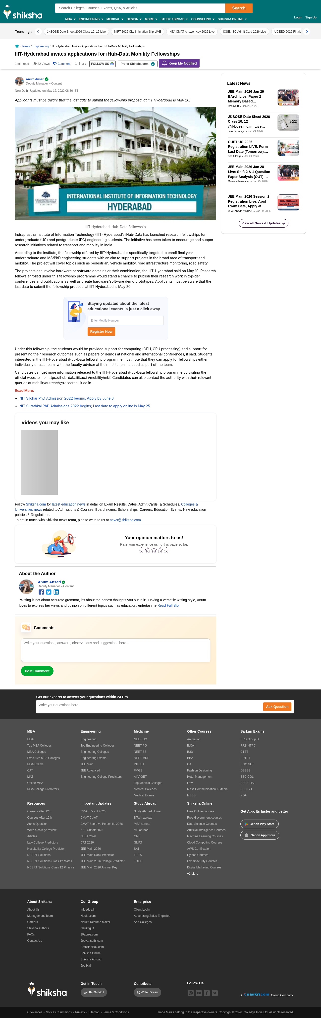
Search (238, 8)
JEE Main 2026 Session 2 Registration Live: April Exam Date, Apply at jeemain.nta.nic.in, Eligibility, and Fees (248, 201)
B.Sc (190, 752)
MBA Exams (35, 764)
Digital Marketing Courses (204, 867)
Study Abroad (173, 19)
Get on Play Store (259, 824)
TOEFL (138, 861)
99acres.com (89, 934)
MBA (70, 19)
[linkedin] (56, 591)
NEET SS (140, 752)
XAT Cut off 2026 (92, 830)
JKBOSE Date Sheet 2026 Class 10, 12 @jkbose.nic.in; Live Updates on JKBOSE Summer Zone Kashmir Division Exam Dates (249, 122)
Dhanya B (233, 106)
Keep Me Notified (179, 63)
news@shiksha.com (125, 520)
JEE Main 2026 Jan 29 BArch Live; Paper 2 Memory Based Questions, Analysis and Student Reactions (248, 96)
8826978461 (96, 992)
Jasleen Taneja (236, 131)
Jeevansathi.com (92, 940)
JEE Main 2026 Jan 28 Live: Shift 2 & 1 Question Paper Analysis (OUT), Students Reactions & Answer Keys (249, 172)
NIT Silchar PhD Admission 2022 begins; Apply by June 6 (66, 398)
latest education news (69, 504)
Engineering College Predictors (101, 776)
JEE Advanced (90, 770)
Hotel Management (199, 776)
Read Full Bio (168, 605)
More (151, 19)
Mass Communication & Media (207, 789)
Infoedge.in (88, 909)
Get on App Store (260, 835)
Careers (32, 922)
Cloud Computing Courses (204, 842)
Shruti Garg (234, 156)
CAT (30, 770)
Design (134, 19)
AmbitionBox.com (92, 947)
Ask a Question (37, 824)
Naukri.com (88, 916)
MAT (30, 776)
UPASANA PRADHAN (240, 211)
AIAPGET (140, 776)
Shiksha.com (36, 504)
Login (298, 17)
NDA (243, 795)
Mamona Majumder (238, 181)
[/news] (26, 46)
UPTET (245, 758)
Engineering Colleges (95, 752)
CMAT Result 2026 (93, 811)
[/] (17, 46)
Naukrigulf (87, 928)
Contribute (143, 984)
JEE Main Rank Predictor (97, 855)
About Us (33, 909)
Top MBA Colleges (39, 745)
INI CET (139, 764)
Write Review (149, 992)
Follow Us (195, 983)
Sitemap (94, 1012)
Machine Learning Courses (205, 836)
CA (189, 764)
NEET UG (140, 739)
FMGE (138, 770)
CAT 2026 (87, 842)
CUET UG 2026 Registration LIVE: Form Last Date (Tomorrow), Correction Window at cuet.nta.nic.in (248, 147)
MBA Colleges (36, 752)
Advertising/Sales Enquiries (152, 916)
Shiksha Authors (38, 928)
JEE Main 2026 (91, 848)
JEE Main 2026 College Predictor (103, 861)
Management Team (40, 916)
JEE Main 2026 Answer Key (99, 867)
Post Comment (37, 671)
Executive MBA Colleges (43, 758)
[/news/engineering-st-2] (41, 46)
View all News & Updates (264, 223)
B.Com (191, 745)
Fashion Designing (199, 770)
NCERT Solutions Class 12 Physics (50, 867)
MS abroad (141, 830)
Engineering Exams (94, 758)
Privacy (80, 1012)
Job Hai (86, 965)
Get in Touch (91, 984)
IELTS (138, 855)
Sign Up (311, 17)
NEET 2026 (88, 836)
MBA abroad (142, 824)
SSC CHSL (247, 783)
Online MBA (35, 783)
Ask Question (277, 707)
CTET (244, 752)
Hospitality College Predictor (46, 848)
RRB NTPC (248, 745)
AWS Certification (199, 848)
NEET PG (140, 745)
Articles (32, 836)
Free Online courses (200, 811)
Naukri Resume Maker (95, 922)
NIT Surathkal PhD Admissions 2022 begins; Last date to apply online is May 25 (84, 406)
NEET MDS (141, 758)
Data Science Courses (202, 824)
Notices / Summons (59, 1012)
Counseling (202, 19)
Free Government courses (204, 817)
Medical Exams (144, 795)
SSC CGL (247, 776)
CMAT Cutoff (89, 817)
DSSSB (245, 770)
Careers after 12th (39, 811)
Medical (115, 19)
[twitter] (49, 591)
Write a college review (41, 830)
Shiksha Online (232, 19)
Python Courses (197, 855)
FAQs (31, 934)
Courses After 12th (39, 817)
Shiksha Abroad (91, 959)
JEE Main (87, 764)
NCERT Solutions (39, 855)
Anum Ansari (37, 79)
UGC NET (247, 764)
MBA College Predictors (43, 789)
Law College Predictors (42, 842)
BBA (190, 758)
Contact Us (34, 940)
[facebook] (41, 591)
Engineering (91, 19)
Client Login (142, 909)
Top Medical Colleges (148, 783)
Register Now (101, 332)
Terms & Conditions (116, 1012)
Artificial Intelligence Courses (206, 830)
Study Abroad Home (147, 811)
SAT (136, 848)
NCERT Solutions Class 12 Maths (49, 861)
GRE (137, 836)
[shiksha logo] (48, 989)
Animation (193, 739)
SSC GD (246, 789)
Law (190, 783)
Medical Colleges (145, 789)
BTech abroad (143, 817)
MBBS (191, 795)
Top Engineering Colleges (98, 745)
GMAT (138, 842)
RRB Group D (249, 739)
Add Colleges (143, 922)
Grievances (35, 1012)
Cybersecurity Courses (202, 861)
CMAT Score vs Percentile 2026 (102, 824)
